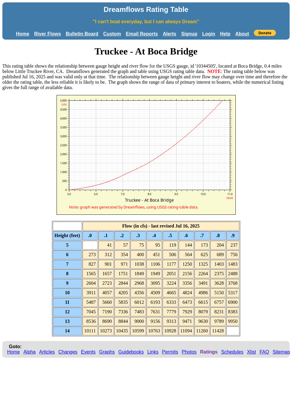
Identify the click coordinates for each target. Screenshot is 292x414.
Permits (170, 351)
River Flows (47, 33)
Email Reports (142, 33)
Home (22, 33)
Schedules (232, 351)
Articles (47, 351)
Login (208, 33)
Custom (112, 33)
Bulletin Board (82, 33)
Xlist (251, 351)
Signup (189, 33)
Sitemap (281, 351)
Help (225, 33)
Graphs (107, 351)
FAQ (264, 351)
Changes (67, 351)
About (242, 33)
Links (152, 351)
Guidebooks (131, 351)
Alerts (169, 33)
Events (88, 351)
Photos (189, 351)
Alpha (30, 351)
